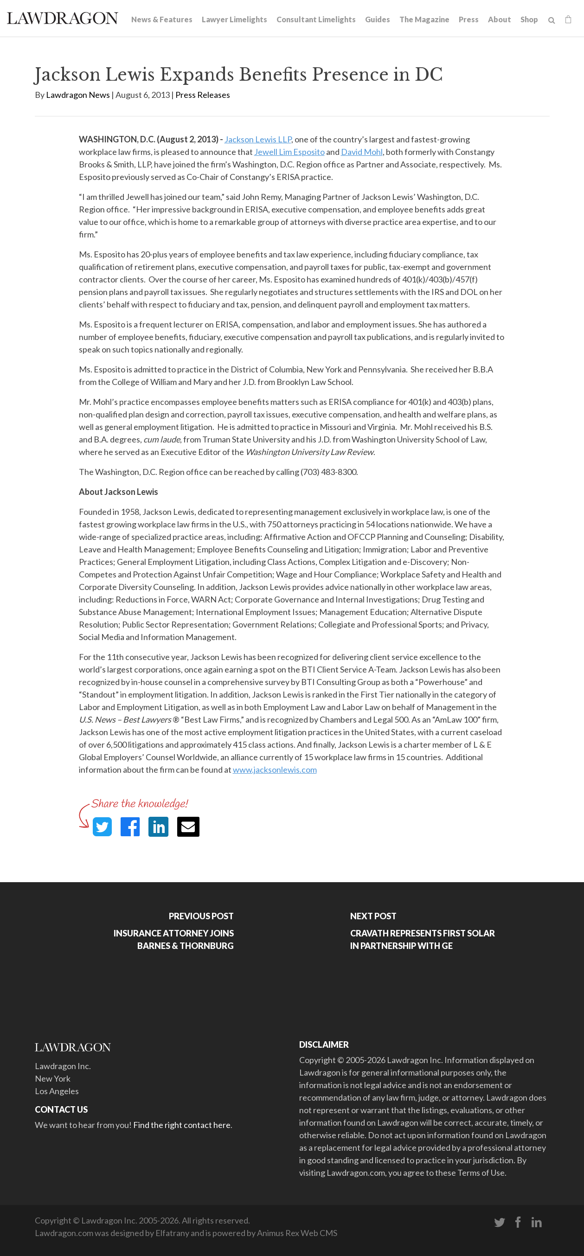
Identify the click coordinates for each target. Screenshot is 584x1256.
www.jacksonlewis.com (275, 769)
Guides (377, 19)
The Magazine (424, 19)
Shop (529, 19)
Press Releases (202, 95)
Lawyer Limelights (234, 19)
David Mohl (362, 152)
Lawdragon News (78, 95)
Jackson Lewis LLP (258, 139)
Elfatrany (172, 1233)
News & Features (162, 19)
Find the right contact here (182, 1125)
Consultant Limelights (316, 19)
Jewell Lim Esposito (289, 152)
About (499, 19)
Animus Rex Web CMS (297, 1233)
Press (469, 19)
